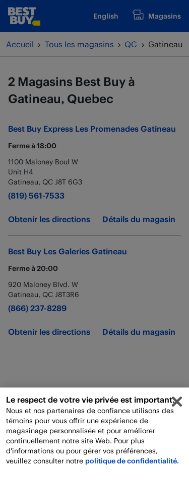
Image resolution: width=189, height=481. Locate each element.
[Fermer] (177, 406)
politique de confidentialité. (132, 464)
